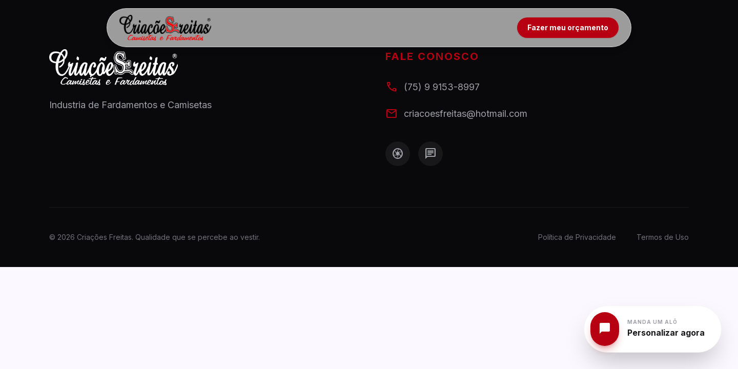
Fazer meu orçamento (567, 27)
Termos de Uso (663, 237)
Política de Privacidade (577, 237)
